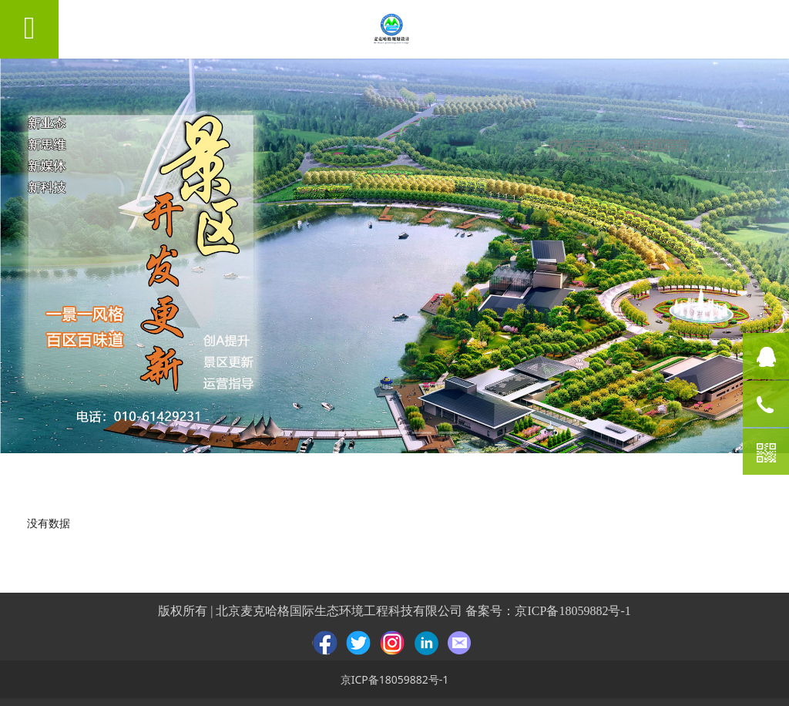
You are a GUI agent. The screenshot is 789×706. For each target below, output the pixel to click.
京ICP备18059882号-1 (572, 610)
